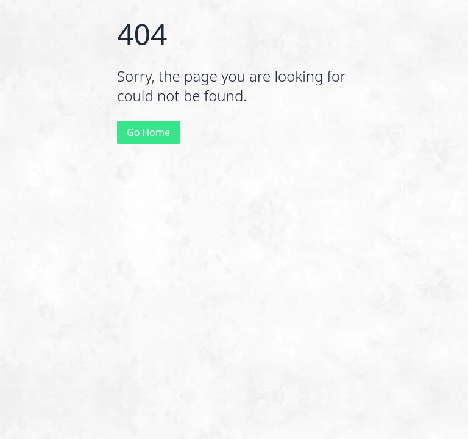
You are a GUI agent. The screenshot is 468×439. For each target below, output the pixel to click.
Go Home (148, 132)
